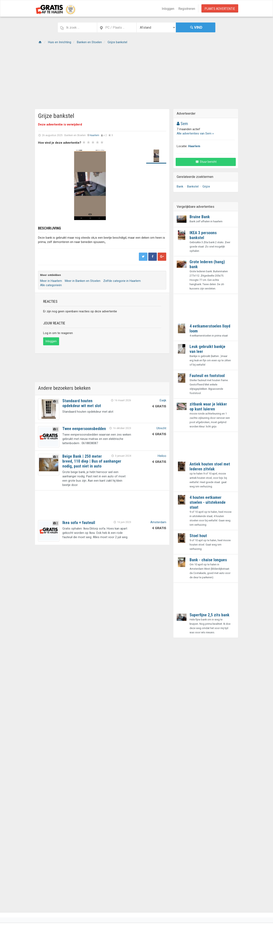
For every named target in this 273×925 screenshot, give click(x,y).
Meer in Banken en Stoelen (82, 281)
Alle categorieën (51, 285)
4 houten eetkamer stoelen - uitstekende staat (208, 502)
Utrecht (161, 428)
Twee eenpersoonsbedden (84, 428)
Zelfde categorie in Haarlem (122, 281)
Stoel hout (198, 535)
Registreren (186, 9)
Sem (182, 123)
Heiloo (162, 456)
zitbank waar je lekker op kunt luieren (208, 406)
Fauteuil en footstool (207, 375)
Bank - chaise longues (208, 559)
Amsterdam (158, 522)
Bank (180, 186)
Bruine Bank (200, 216)
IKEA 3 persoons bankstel (203, 235)
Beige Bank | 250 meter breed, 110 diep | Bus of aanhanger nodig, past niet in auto (91, 461)
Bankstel (193, 186)
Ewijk (163, 400)
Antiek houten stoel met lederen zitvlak (210, 466)
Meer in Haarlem (51, 281)
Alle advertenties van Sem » (195, 133)
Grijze (206, 186)
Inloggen (168, 9)
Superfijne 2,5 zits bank (209, 614)
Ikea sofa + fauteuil (78, 522)
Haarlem (94, 135)
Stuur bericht (206, 161)
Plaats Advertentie (219, 9)
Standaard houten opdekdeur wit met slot (81, 403)
